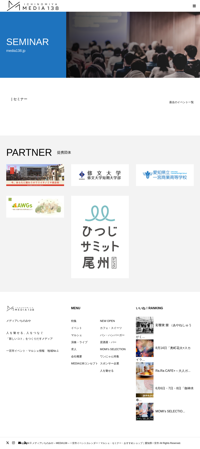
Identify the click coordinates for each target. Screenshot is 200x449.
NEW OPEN (107, 320)
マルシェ (76, 335)
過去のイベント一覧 (181, 102)
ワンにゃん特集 (109, 356)
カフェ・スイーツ (111, 327)
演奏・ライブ (79, 342)
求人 (74, 349)
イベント (76, 327)
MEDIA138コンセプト (84, 363)
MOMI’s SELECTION (113, 349)
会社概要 (76, 356)
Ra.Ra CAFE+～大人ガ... (172, 371)
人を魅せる (107, 370)
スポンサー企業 (109, 363)
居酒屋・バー (108, 342)
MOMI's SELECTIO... (170, 411)
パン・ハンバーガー (112, 335)
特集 (74, 320)
